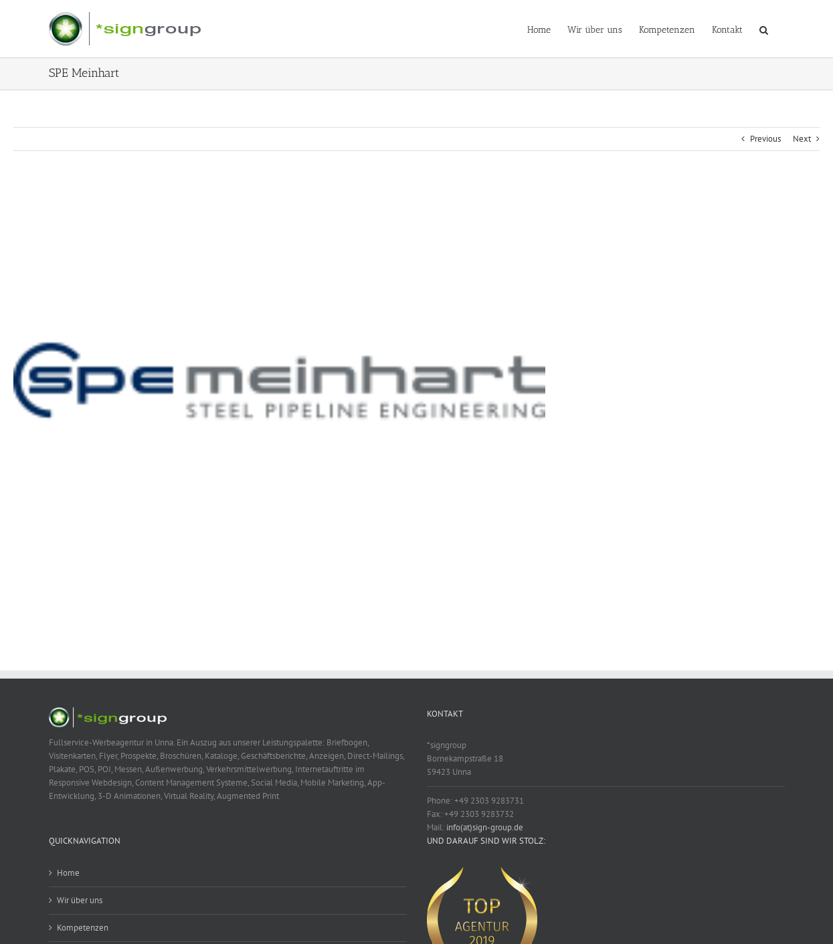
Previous (765, 138)
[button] (763, 28)
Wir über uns (79, 900)
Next (802, 138)
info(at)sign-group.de (484, 827)
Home (68, 872)
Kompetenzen (82, 927)
